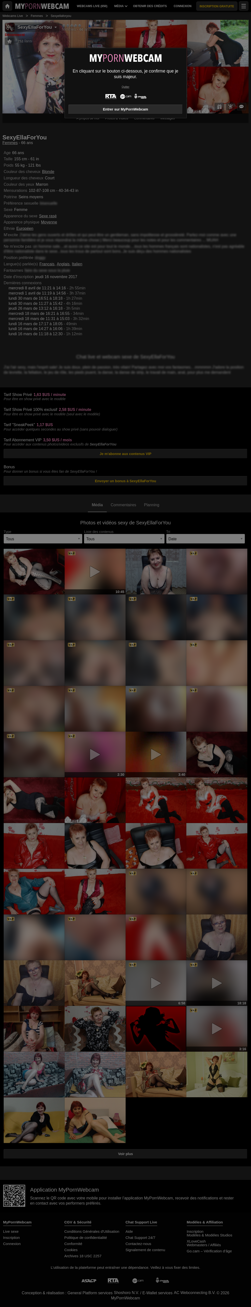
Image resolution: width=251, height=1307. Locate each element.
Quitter (125, 87)
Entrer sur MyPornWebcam (125, 109)
